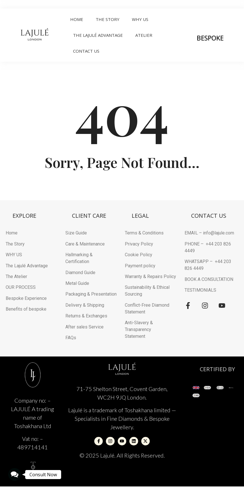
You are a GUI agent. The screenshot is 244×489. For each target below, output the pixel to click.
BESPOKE (220, 37)
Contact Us (86, 51)
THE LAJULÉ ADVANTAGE (98, 35)
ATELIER (143, 35)
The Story (107, 19)
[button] (14, 474)
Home (76, 19)
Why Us (140, 19)
